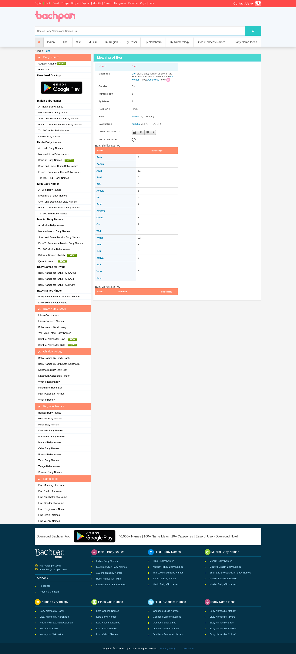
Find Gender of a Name (51, 503)
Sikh (79, 42)
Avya (99, 204)
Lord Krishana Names (108, 622)
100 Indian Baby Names (109, 572)
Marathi (97, 3)
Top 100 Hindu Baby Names (53, 178)
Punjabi (108, 3)
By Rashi (131, 42)
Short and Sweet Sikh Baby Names (57, 201)
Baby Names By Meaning (52, 327)
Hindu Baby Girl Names (166, 584)
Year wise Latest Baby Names (54, 333)
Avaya (100, 190)
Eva (47, 51)
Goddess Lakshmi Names (167, 616)
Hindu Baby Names (163, 561)
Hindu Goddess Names (51, 321)
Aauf (99, 170)
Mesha (135, 116)
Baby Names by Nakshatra (54, 616)
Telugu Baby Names (49, 466)
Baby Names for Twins (108, 578)
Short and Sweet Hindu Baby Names (58, 166)
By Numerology (179, 42)
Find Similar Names (49, 515)
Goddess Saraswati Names (168, 634)
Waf (98, 231)
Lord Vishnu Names (107, 634)
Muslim (93, 42)
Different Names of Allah (57, 255)
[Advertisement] (148, 16)
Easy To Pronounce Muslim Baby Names (60, 243)
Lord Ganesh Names (107, 610)
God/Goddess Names (211, 42)
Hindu (65, 42)
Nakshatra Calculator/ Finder (53, 375)
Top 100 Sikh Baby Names (52, 213)
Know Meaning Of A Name (52, 302)
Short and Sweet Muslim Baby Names (59, 237)
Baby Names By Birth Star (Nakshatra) (59, 363)
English (38, 3)
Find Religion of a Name (51, 509)
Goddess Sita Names (164, 622)
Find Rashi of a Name (50, 491)
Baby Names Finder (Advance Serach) (59, 296)
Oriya (143, 3)
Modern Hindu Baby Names (53, 154)
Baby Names (48, 57)
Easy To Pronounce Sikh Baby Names (59, 207)
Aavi (99, 177)
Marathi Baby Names (49, 442)
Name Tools (48, 479)
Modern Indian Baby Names (53, 112)
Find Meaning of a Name (51, 485)
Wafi (99, 244)
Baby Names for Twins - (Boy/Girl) (56, 278)
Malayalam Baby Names (51, 436)
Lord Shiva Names (106, 616)
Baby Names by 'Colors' (223, 634)
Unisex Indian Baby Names (111, 584)
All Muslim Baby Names (51, 225)
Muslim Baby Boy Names (223, 578)
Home (38, 51)
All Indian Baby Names (50, 106)
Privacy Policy (167, 648)
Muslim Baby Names (221, 561)
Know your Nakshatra (51, 634)
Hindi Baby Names (48, 424)
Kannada (133, 3)
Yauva (100, 257)
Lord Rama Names (106, 628)
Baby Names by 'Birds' (222, 622)
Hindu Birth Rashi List (50, 387)
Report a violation (49, 591)
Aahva (100, 164)
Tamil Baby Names (48, 460)
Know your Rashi (49, 628)
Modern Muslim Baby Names (54, 231)
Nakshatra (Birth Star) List (52, 369)
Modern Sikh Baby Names (52, 195)
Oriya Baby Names (48, 448)
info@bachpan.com (39, 565)
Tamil (56, 3)
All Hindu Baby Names (50, 148)
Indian (51, 42)
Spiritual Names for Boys (57, 339)
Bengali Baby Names (49, 412)
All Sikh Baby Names (49, 189)
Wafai (99, 237)
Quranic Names (52, 261)
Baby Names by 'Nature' (223, 610)
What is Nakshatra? (49, 381)
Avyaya (100, 211)
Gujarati (86, 3)
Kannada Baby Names (50, 430)
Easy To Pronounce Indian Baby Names (60, 124)
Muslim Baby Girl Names (223, 584)
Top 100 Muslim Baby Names (54, 249)
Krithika (136, 124)
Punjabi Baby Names (49, 454)
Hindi (48, 3)
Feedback (43, 69)
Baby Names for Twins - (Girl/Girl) (56, 284)
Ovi (98, 224)
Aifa (98, 184)
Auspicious (153, 79)
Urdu (151, 3)
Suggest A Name (52, 63)
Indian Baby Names (107, 561)
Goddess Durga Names (166, 610)
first (172, 76)
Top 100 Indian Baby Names (53, 130)
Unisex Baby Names (49, 136)
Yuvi (99, 278)
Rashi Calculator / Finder (51, 393)
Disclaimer (188, 648)
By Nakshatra (153, 42)
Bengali (75, 3)
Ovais (99, 217)
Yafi (98, 251)
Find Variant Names (49, 521)
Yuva (99, 271)
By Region (111, 42)
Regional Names (51, 406)
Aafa (99, 157)
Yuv (98, 264)
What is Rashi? (46, 399)
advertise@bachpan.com (39, 569)
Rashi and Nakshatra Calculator (57, 622)
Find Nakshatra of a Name (52, 497)
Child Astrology (50, 351)
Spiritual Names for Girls (57, 345)
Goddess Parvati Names (166, 628)
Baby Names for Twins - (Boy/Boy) (57, 272)
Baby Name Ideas (245, 42)
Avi (98, 197)
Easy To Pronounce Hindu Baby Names (59, 172)
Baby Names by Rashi (52, 610)
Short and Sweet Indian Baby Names (58, 118)
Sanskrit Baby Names (56, 160)
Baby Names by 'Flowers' (223, 628)
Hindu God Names (48, 315)
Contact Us (243, 3)
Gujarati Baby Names (50, 418)
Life (134, 73)
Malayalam (120, 3)
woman (136, 79)
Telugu (65, 3)
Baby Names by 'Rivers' (222, 616)
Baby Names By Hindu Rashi (54, 358)
